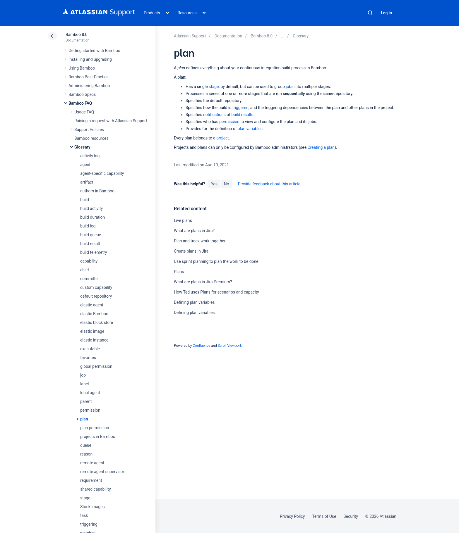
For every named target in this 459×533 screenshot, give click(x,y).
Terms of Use (324, 516)
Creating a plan (320, 147)
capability (88, 261)
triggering (88, 524)
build (84, 199)
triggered (240, 107)
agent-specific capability (102, 173)
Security (350, 516)
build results (242, 114)
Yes (214, 184)
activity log (90, 155)
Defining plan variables (194, 302)
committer (89, 278)
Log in (386, 13)
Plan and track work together (199, 241)
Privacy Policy (292, 516)
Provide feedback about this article (269, 184)
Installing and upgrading (90, 59)
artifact (86, 182)
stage (85, 498)
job (83, 375)
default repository (96, 296)
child (84, 270)
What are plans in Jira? (194, 230)
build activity (91, 208)
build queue (90, 234)
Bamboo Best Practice (88, 77)
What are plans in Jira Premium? (203, 282)
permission (90, 410)
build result (90, 243)
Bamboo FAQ (80, 103)
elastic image (92, 331)
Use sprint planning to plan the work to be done (216, 261)
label (84, 384)
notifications (214, 114)
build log (87, 226)
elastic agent (91, 305)
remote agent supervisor (102, 471)
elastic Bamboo (94, 313)
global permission (96, 366)
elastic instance (94, 340)
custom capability (96, 287)
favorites (88, 357)
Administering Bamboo (89, 85)
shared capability (95, 489)
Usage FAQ (84, 112)
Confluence (201, 346)
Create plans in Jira (191, 251)
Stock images (92, 506)
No (226, 184)
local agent (90, 392)
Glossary (82, 147)
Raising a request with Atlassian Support (110, 120)
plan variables (250, 128)
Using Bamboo (81, 68)
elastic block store (96, 322)
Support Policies (89, 129)
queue (85, 445)
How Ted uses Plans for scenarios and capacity (216, 292)
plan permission (94, 427)
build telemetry (93, 252)
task (84, 515)
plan (84, 419)
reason (86, 454)
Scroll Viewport (229, 346)
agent (85, 164)
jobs (289, 86)
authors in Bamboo (97, 191)
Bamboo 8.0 (77, 34)
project (222, 138)
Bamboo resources (91, 138)
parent (86, 401)
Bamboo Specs (82, 94)
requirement (91, 480)
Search (370, 13)
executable (90, 348)
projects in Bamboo (97, 436)
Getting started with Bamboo (94, 50)
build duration (92, 217)
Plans (179, 271)
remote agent (92, 462)
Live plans (183, 220)
